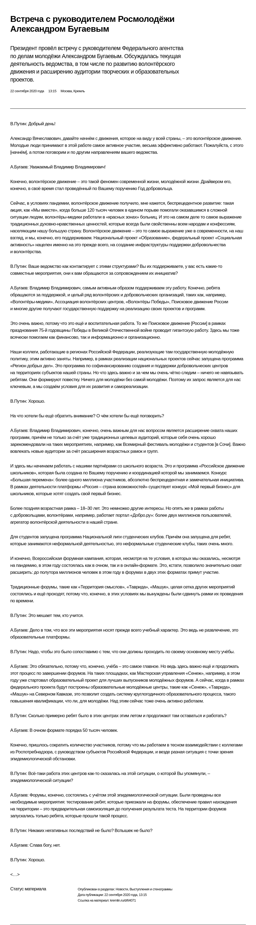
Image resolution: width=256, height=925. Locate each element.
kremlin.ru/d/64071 (123, 900)
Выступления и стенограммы (150, 889)
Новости (122, 889)
